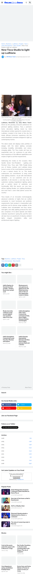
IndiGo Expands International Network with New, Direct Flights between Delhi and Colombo (24, 340)
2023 (16, 448)
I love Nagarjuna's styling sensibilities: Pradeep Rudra (7, 568)
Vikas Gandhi (16, 261)
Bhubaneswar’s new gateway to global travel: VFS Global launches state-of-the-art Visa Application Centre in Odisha (24, 290)
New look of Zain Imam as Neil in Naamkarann (20, 499)
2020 (16, 457)
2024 (16, 445)
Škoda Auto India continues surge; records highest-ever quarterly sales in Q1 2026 (8, 314)
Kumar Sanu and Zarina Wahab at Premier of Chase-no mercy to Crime (24, 569)
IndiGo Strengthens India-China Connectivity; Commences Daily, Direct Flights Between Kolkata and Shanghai (24, 315)
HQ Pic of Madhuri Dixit (17, 506)
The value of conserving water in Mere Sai (20, 522)
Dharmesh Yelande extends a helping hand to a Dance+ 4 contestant (19, 515)
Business (7, 258)
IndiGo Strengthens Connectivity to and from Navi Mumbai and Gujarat (8, 339)
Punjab (19, 258)
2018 (16, 463)
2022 (16, 451)
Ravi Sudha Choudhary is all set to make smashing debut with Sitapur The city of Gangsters (24, 548)
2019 (16, 460)
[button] (2, 2)
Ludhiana (13, 258)
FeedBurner (20, 479)
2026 (16, 438)
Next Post (28, 387)
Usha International (6, 261)
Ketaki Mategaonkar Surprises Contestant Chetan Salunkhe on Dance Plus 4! (20, 491)
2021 (16, 454)
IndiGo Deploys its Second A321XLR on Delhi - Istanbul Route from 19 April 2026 (8, 289)
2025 (16, 441)
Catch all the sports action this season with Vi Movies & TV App (8, 547)
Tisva (23, 258)
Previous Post (6, 387)
